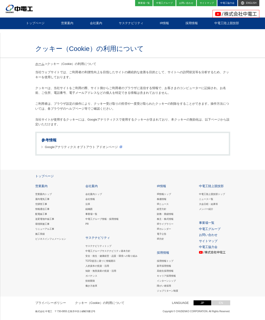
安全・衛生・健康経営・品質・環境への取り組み (111, 256)
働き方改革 (91, 285)
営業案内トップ (43, 194)
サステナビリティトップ (98, 246)
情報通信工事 (42, 209)
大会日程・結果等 (208, 204)
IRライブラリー (165, 224)
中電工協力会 (208, 247)
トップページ (44, 176)
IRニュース (163, 204)
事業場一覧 (91, 214)
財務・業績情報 (165, 214)
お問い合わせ (208, 235)
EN (221, 303)
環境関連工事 (42, 224)
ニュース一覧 (206, 199)
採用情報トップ (165, 261)
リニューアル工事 (44, 229)
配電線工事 (41, 214)
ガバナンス (91, 276)
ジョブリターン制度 (167, 290)
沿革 (87, 204)
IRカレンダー (164, 229)
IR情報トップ (164, 194)
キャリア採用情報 (166, 276)
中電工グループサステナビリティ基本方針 (107, 251)
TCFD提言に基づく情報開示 (100, 261)
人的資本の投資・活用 (97, 266)
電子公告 (161, 234)
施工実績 (40, 234)
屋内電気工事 (42, 199)
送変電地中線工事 (44, 219)
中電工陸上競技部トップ (212, 194)
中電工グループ (210, 229)
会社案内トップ (93, 194)
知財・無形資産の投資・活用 (100, 271)
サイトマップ (208, 241)
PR (87, 224)
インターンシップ (166, 280)
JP (202, 303)
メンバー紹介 (206, 209)
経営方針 (161, 209)
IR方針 (160, 239)
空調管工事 (41, 204)
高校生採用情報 (165, 271)
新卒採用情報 (164, 266)
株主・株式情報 (165, 219)
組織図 (89, 209)
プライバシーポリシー (50, 303)
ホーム (39, 64)
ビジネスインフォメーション (50, 239)
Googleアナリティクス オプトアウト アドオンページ (81, 147)
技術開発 (90, 280)
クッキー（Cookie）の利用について (99, 303)
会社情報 (90, 199)
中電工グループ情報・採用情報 (102, 219)
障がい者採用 (164, 285)
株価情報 (161, 199)
